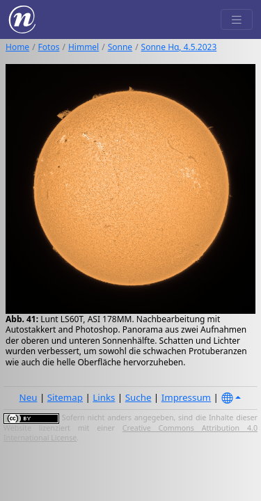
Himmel (83, 47)
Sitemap (65, 397)
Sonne (120, 47)
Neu (28, 397)
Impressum (186, 397)
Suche (138, 397)
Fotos (49, 47)
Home (17, 47)
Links (104, 397)
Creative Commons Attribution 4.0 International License (130, 433)
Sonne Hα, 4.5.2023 (179, 47)
